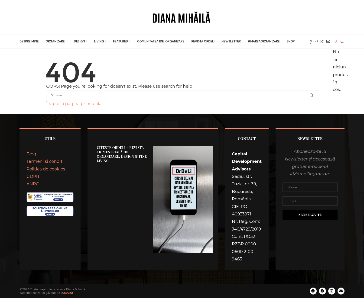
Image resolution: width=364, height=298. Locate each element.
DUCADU (67, 293)
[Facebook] (316, 41)
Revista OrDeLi (202, 41)
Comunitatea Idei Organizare (160, 41)
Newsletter (231, 41)
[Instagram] (322, 41)
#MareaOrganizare (264, 41)
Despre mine (29, 41)
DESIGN (79, 41)
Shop (291, 41)
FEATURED (120, 41)
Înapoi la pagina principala (73, 103)
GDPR (32, 176)
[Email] (328, 41)
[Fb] (310, 41)
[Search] (342, 41)
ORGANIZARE (55, 41)
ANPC (32, 183)
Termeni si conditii (45, 161)
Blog (31, 154)
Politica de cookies (45, 169)
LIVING (99, 41)
